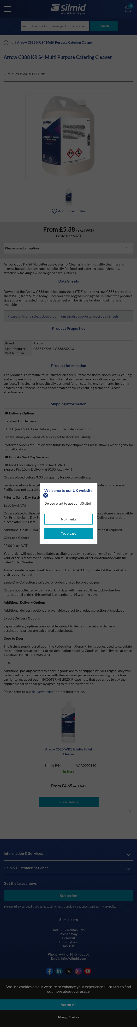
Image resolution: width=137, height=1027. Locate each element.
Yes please (68, 533)
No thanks (68, 519)
